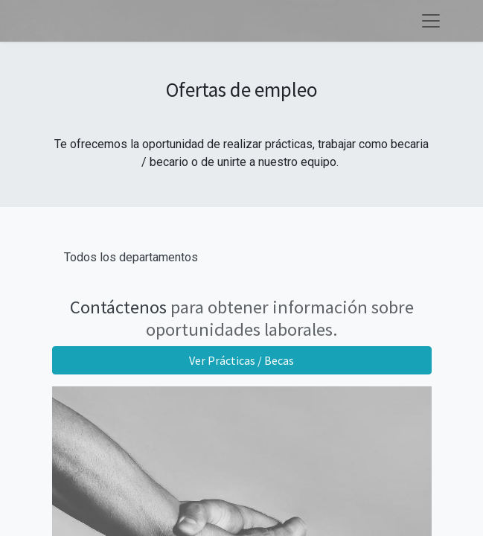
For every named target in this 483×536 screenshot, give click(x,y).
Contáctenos (118, 307)
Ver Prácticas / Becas (241, 360)
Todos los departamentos (131, 257)
